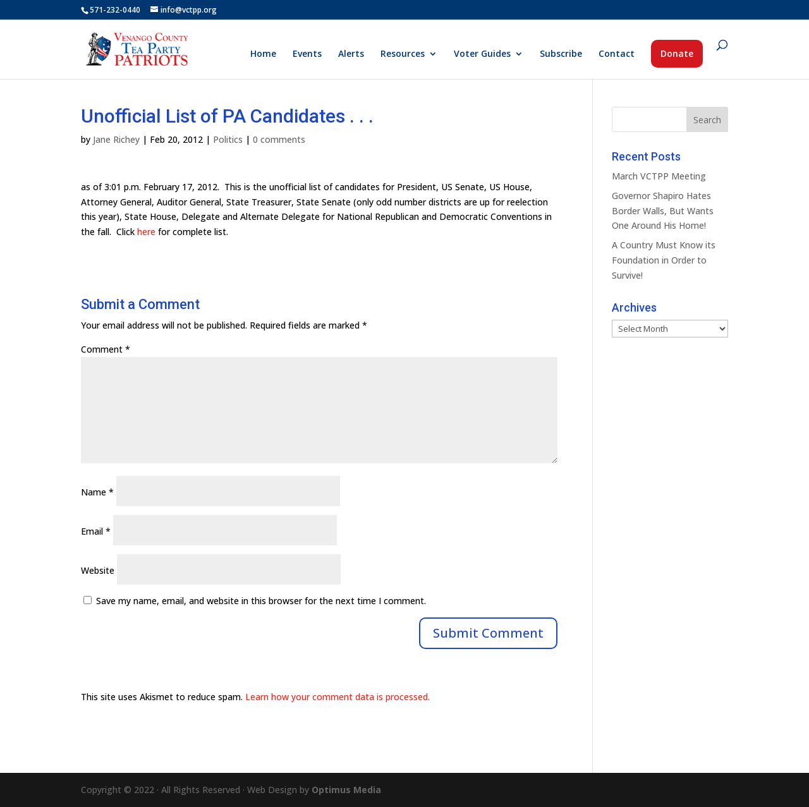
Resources (402, 54)
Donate (676, 53)
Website (97, 570)
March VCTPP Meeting (659, 176)
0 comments (279, 139)
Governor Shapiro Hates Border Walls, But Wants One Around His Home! (663, 211)
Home (263, 54)
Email (96, 531)
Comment (105, 349)
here (146, 232)
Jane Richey (116, 139)
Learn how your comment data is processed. (337, 697)
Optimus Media (346, 790)
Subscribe (561, 54)
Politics (228, 139)
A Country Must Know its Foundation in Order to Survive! (663, 260)
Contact (617, 54)
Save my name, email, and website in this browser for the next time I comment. (261, 601)
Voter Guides (482, 54)
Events (307, 54)
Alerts (351, 54)
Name (97, 492)
